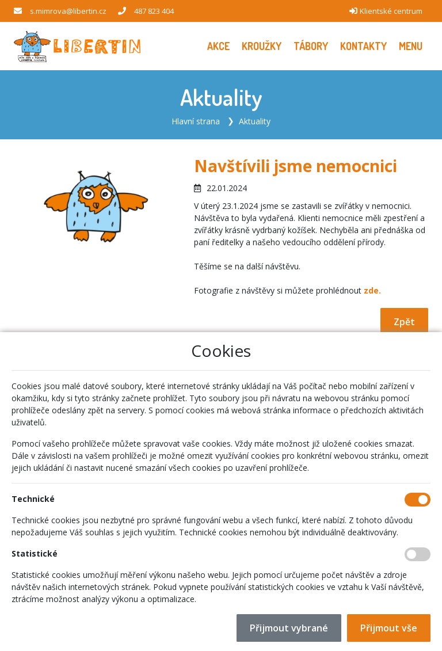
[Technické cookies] (417, 500)
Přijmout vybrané (289, 628)
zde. (372, 290)
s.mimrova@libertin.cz (68, 11)
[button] (410, 46)
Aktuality (254, 121)
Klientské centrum (391, 11)
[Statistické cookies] (417, 554)
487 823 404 (154, 11)
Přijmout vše (388, 628)
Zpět (404, 321)
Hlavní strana (196, 121)
